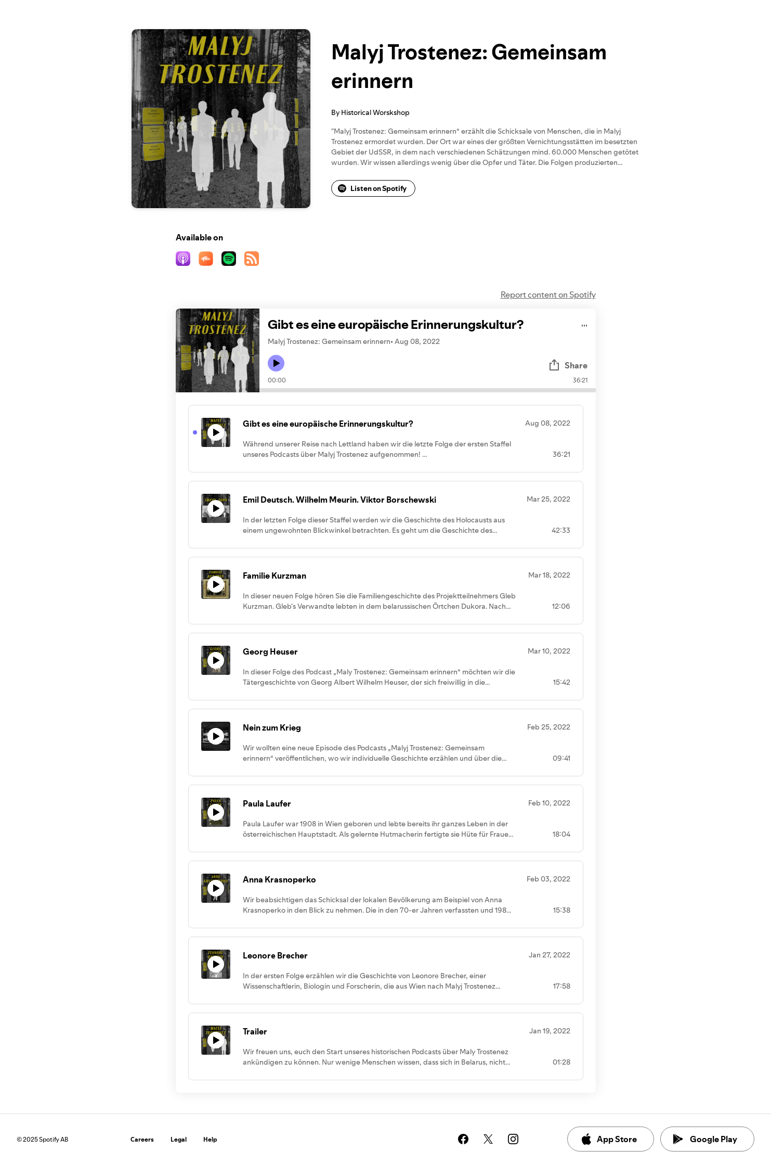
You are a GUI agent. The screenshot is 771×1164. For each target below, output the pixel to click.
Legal (179, 1139)
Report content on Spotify (548, 294)
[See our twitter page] (488, 1139)
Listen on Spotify (372, 188)
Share (567, 365)
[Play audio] (584, 324)
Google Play (705, 1139)
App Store (608, 1139)
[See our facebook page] (463, 1139)
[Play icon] (276, 363)
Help (210, 1139)
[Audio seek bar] (427, 390)
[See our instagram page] (513, 1139)
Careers (142, 1139)
